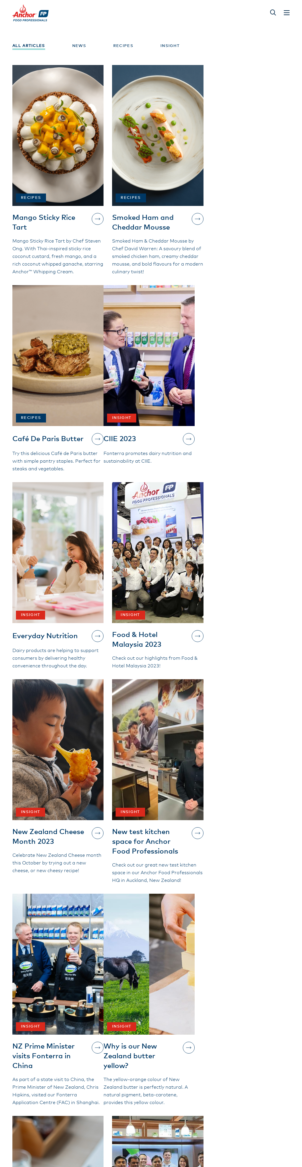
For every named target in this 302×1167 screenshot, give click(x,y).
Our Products (125, 1051)
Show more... (151, 981)
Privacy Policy (184, 1090)
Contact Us (40, 1078)
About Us (120, 1061)
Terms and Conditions (136, 1071)
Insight (170, 46)
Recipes (123, 46)
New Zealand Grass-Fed (193, 1065)
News (79, 46)
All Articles (28, 46)
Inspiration (181, 1051)
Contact (177, 1079)
